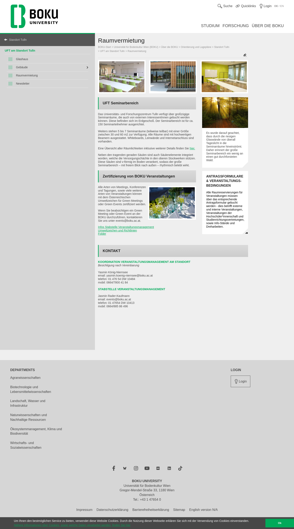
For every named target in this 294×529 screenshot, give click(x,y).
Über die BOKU (169, 47)
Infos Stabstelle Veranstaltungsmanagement (126, 227)
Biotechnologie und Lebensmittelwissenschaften (30, 389)
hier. (192, 148)
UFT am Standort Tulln (20, 50)
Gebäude (22, 67)
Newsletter (22, 83)
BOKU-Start (104, 47)
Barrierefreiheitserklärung (150, 509)
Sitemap (179, 509)
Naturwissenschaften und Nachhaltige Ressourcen (28, 417)
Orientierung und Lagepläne (196, 47)
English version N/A (203, 509)
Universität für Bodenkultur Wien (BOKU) (136, 47)
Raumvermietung (27, 75)
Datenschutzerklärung (112, 509)
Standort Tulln (18, 39)
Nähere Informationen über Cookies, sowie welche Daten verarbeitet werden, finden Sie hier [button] (72, 525)
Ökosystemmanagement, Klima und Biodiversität (36, 431)
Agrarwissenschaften (25, 377)
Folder (102, 233)
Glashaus (22, 59)
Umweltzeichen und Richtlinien (117, 230)
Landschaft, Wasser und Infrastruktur (27, 403)
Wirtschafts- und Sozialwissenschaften (25, 445)
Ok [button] (280, 523)
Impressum (84, 509)
